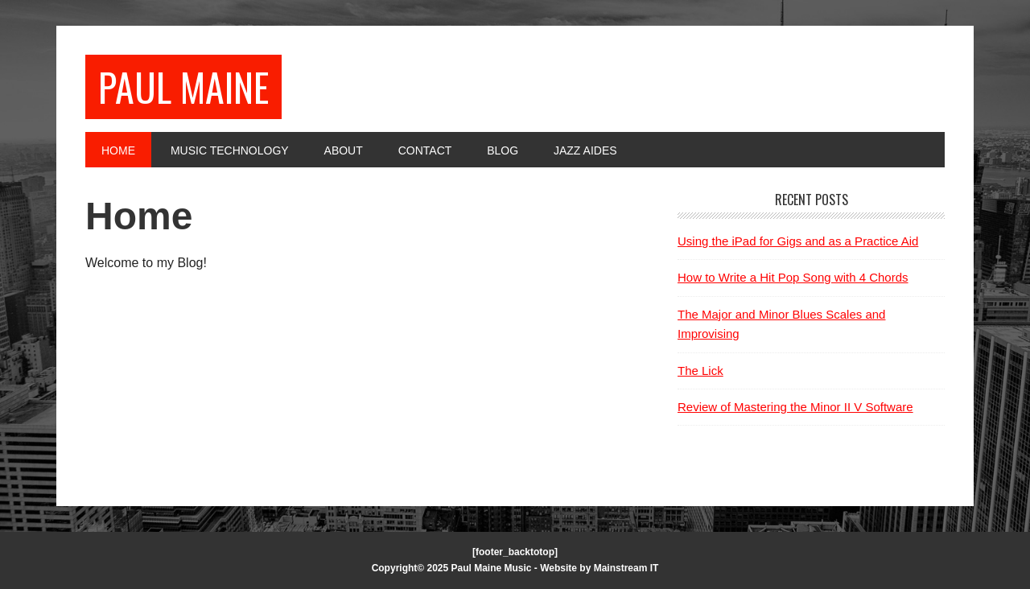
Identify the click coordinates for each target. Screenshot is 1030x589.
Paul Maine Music (491, 568)
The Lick (700, 370)
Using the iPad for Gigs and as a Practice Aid (798, 241)
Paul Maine (183, 86)
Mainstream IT (626, 568)
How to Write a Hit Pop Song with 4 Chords (793, 277)
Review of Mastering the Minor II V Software (795, 407)
